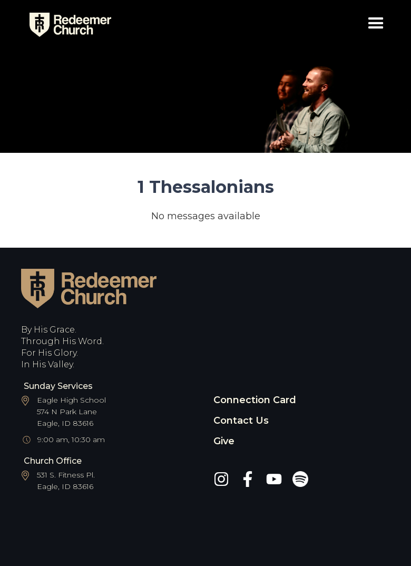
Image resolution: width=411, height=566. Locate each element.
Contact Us (241, 420)
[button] (376, 25)
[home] (66, 24)
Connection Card (254, 400)
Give (223, 441)
